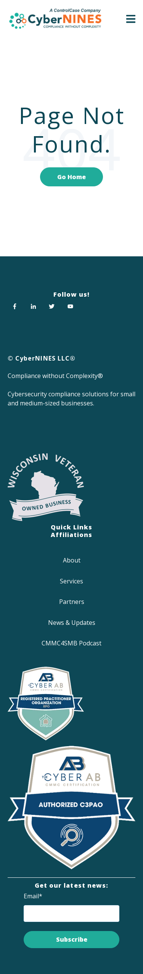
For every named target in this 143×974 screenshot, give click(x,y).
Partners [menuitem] (71, 601)
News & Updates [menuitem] (71, 622)
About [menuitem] (71, 560)
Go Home (71, 177)
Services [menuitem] (71, 581)
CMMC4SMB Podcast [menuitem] (71, 643)
